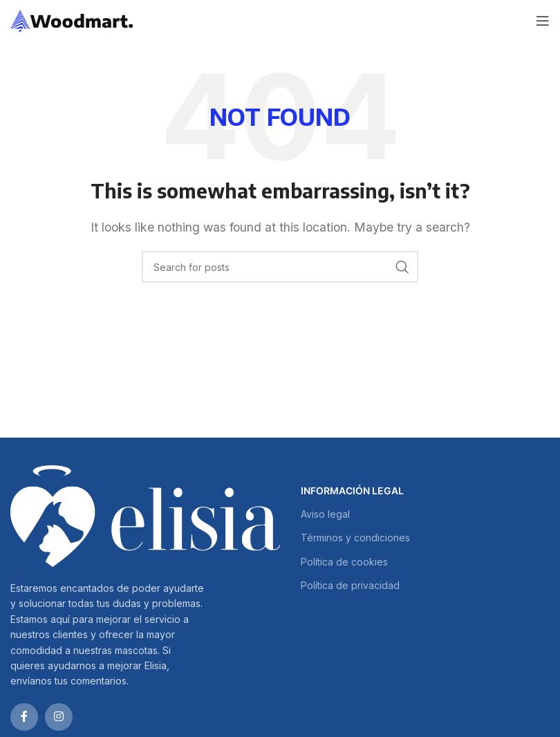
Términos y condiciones (355, 537)
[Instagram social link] (59, 717)
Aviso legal (325, 514)
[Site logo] (72, 19)
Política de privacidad (350, 585)
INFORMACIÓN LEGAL (352, 490)
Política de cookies (344, 562)
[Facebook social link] (24, 717)
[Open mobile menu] (543, 21)
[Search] (280, 267)
